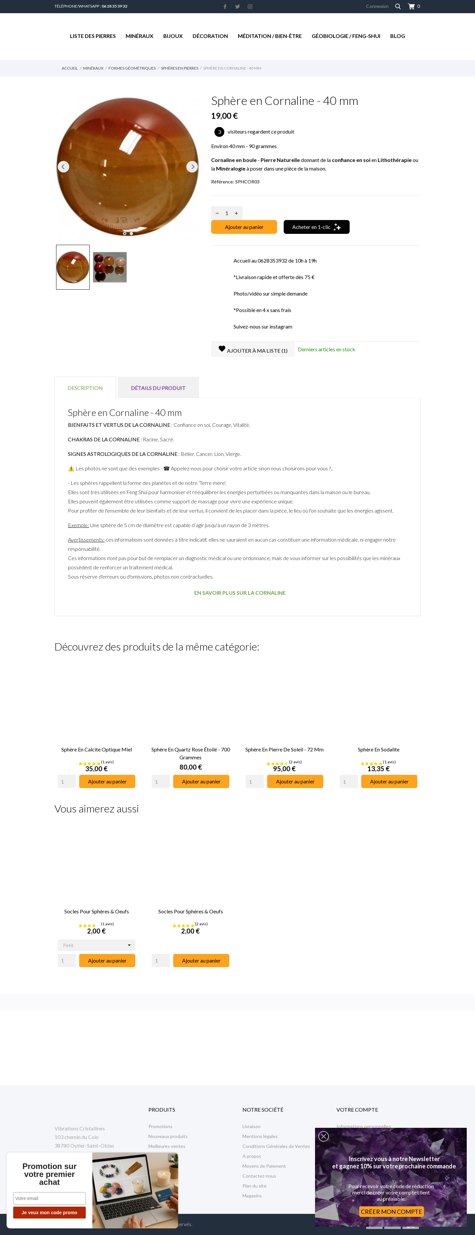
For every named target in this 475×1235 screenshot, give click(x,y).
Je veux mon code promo (50, 1212)
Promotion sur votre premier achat (49, 1174)
